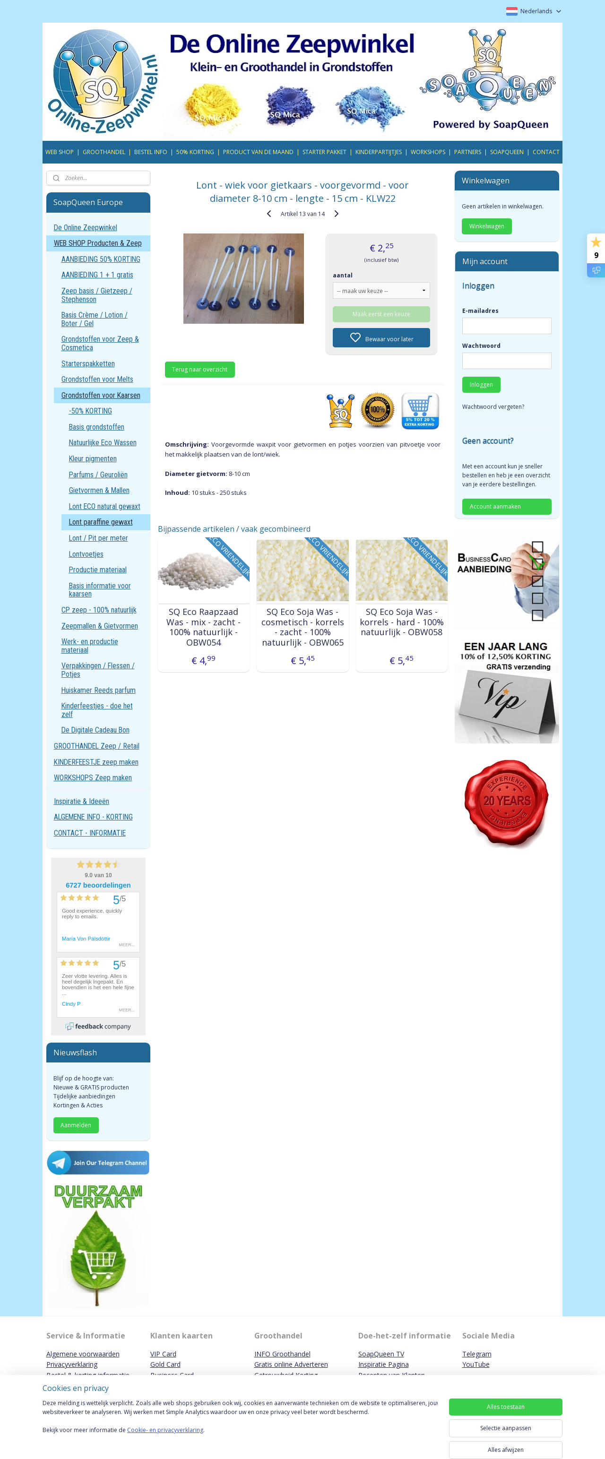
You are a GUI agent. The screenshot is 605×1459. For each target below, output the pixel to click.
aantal (343, 275)
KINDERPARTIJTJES (378, 152)
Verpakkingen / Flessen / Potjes (98, 670)
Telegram (477, 1353)
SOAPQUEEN (507, 152)
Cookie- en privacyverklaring (165, 1439)
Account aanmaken (495, 506)
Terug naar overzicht (199, 369)
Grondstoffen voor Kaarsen (100, 395)
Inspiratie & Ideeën (81, 801)
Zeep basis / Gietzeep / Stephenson (96, 295)
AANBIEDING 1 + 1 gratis (97, 274)
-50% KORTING (90, 410)
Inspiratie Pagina (383, 1364)
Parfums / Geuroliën (98, 474)
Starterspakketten (88, 363)
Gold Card (165, 1364)
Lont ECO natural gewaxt (104, 506)
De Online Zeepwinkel (85, 227)
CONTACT (546, 152)
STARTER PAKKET (324, 152)
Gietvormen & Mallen (99, 490)
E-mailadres (480, 311)
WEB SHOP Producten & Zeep (98, 243)
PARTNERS (467, 152)
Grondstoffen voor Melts (97, 379)
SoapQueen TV (381, 1353)
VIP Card (163, 1353)
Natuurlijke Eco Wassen (103, 442)
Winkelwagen (486, 226)
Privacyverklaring (71, 1364)
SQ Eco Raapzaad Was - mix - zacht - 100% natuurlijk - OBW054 (203, 627)
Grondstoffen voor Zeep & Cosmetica (100, 343)
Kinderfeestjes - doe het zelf (97, 710)
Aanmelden (75, 1125)
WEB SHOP (59, 152)
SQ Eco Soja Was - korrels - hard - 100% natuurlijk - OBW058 (401, 622)
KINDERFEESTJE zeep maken (96, 762)
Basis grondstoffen (96, 427)
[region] (240, 1427)
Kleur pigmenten (93, 458)
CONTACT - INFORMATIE (90, 833)
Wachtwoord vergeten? (493, 407)
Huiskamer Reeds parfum (98, 690)
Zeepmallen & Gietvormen (99, 626)
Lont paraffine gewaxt (101, 522)
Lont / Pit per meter (98, 538)
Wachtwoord (481, 346)
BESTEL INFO (150, 152)
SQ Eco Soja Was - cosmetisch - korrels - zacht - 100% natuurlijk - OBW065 (302, 627)
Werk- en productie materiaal (89, 646)
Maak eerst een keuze (381, 314)
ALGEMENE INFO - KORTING (93, 816)
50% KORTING (195, 152)
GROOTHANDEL (104, 152)
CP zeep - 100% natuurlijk (99, 609)
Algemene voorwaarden (83, 1353)
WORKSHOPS (428, 152)
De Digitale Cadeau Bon (95, 729)
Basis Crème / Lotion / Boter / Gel (94, 319)
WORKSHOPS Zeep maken (93, 777)
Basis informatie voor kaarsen (100, 590)
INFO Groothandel (282, 1353)
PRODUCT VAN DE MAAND (258, 152)
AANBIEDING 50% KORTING (100, 259)
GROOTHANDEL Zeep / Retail (96, 746)
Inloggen (481, 384)
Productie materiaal (98, 569)
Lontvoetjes (86, 554)
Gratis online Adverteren (291, 1364)
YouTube (476, 1364)
